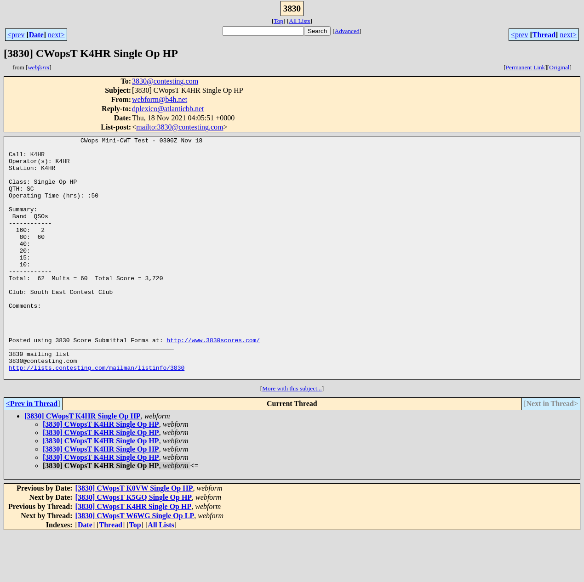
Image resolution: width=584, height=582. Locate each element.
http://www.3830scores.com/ (213, 381)
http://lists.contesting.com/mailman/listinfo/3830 (96, 414)
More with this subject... (292, 436)
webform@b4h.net (159, 99)
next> (56, 35)
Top (278, 20)
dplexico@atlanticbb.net (168, 109)
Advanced (347, 31)
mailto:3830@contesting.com (179, 127)
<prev (15, 35)
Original (559, 67)
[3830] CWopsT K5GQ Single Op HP (133, 545)
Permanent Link (525, 67)
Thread (543, 35)
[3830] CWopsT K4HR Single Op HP (82, 464)
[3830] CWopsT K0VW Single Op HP (134, 536)
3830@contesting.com (165, 81)
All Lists (299, 20)
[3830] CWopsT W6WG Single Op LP (135, 564)
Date (36, 35)
